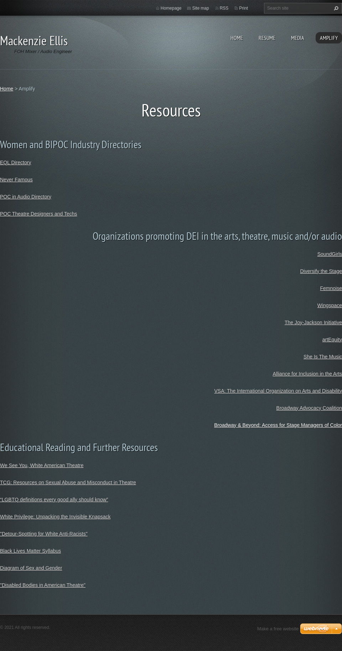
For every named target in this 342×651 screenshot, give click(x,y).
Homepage (171, 8)
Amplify (329, 37)
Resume (267, 37)
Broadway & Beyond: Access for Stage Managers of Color (278, 425)
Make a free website (278, 628)
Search (335, 8)
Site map (200, 8)
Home (236, 37)
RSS (224, 8)
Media (297, 37)
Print (243, 8)
